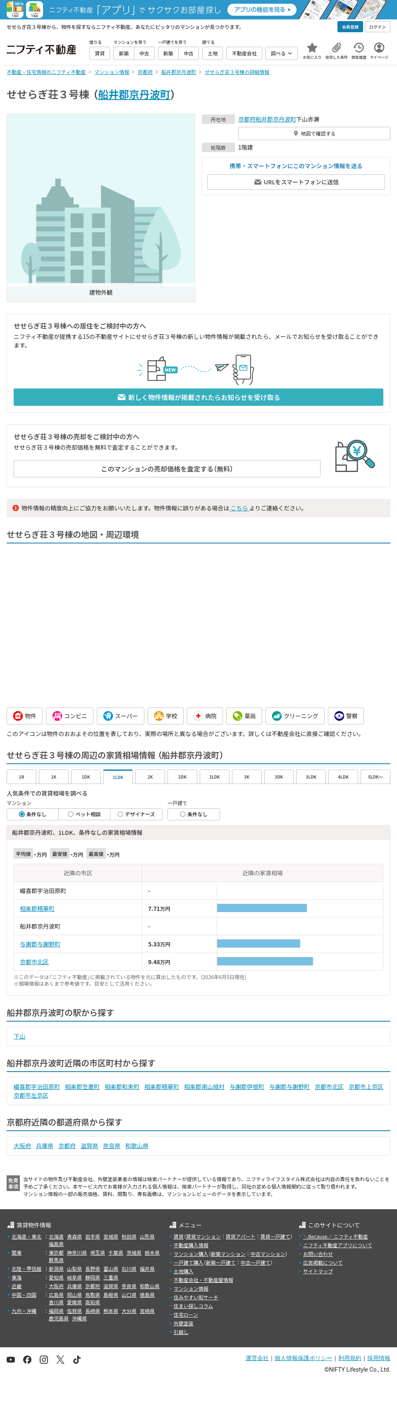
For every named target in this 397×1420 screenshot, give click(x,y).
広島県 (56, 1294)
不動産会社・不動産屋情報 (203, 1279)
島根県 (110, 1294)
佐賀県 (74, 1310)
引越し (181, 1331)
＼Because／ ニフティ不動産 (335, 1236)
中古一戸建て (255, 1262)
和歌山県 (136, 1145)
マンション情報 (191, 1288)
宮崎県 (147, 1310)
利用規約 (349, 1358)
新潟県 (56, 1268)
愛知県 (56, 1277)
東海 (17, 1277)
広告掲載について (323, 1262)
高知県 (92, 1302)
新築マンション (228, 1253)
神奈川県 (77, 1252)
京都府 (247, 119)
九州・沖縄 (24, 1310)
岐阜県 (74, 1277)
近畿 (17, 1285)
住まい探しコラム (193, 1305)
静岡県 (92, 1277)
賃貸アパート (241, 1236)
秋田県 (129, 1236)
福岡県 (56, 1310)
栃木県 (152, 1252)
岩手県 (92, 1236)
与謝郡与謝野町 (40, 944)
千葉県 (115, 1252)
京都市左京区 (31, 1095)
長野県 (92, 1268)
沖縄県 (79, 1318)
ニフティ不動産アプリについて (337, 1244)
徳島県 (147, 1294)
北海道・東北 (26, 1236)
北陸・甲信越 (26, 1268)
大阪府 (22, 1145)
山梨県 (74, 1268)
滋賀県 (89, 1145)
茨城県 (134, 1252)
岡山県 (74, 1294)
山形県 (147, 1236)
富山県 (110, 1268)
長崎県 (92, 1310)
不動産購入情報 (191, 1244)
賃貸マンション (203, 1236)
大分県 (129, 1310)
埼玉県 (97, 1252)
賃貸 (179, 1236)
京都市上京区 (366, 1086)
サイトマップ (318, 1271)
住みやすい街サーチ (196, 1297)
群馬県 (56, 1259)
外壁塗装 (184, 1323)
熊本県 (110, 1310)
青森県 (74, 1236)
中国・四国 (24, 1294)
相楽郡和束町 (122, 1086)
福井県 (147, 1268)
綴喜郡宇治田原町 (37, 1086)
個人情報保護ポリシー (303, 1358)
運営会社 (257, 1358)
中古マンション (268, 1253)
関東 (17, 1252)
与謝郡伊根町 (247, 1086)
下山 (19, 1036)
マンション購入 (191, 1253)
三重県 (110, 1277)
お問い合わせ (318, 1253)
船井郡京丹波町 (134, 93)
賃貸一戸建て (275, 1236)
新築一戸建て (221, 1262)
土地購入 (184, 1271)
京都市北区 (34, 962)
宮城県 (110, 1236)
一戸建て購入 (188, 1262)
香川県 (56, 1302)
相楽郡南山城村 (204, 1086)
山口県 (129, 1294)
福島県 (56, 1243)
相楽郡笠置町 (82, 1086)
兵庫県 (44, 1145)
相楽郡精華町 (37, 908)
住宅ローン (186, 1314)
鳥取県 (92, 1294)
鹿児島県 (59, 1318)
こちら (239, 508)
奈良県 (111, 1145)
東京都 (56, 1252)
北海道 (56, 1236)
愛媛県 (74, 1302)
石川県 (129, 1268)
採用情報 (378, 1358)
